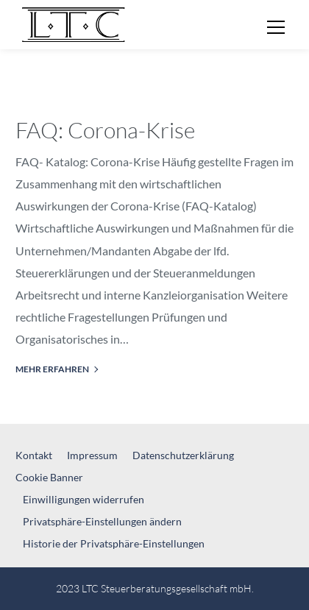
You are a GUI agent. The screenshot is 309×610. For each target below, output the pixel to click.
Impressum (92, 455)
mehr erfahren (52, 369)
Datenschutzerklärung (183, 455)
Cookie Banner (49, 477)
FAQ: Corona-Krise (105, 129)
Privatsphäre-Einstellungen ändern (102, 521)
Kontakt (33, 455)
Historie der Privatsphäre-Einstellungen (114, 543)
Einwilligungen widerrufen (83, 499)
